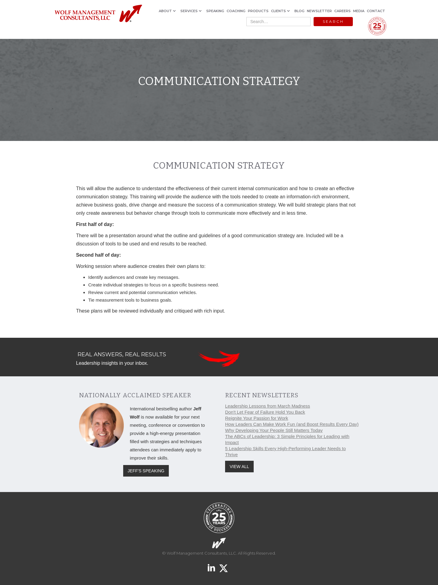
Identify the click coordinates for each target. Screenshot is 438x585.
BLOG (299, 11)
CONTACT (376, 11)
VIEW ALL (239, 466)
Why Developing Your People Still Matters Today (274, 430)
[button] (168, 11)
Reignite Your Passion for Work (256, 418)
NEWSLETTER (319, 11)
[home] (98, 13)
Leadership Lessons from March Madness (267, 406)
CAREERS (342, 11)
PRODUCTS (258, 11)
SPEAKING (215, 11)
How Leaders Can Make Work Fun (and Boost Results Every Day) (292, 424)
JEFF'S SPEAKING (146, 470)
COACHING (236, 11)
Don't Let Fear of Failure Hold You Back (265, 412)
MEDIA (358, 11)
